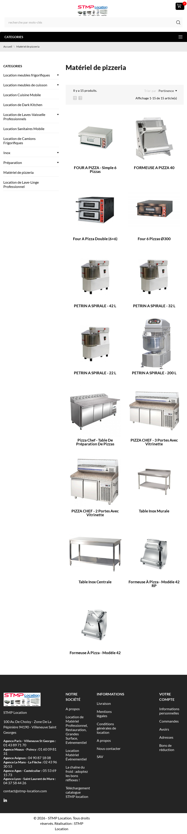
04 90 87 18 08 (39, 758)
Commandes (169, 721)
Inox (6, 152)
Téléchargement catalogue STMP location (78, 792)
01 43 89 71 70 (14, 745)
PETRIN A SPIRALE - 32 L (154, 305)
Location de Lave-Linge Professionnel (21, 184)
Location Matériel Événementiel (76, 754)
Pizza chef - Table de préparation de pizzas (95, 442)
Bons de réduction (166, 747)
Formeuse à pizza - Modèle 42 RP (154, 583)
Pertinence (168, 91)
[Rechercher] (93, 22)
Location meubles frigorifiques (26, 75)
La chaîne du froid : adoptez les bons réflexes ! (77, 773)
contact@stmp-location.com (25, 791)
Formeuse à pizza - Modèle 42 (95, 652)
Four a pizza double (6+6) (95, 238)
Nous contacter (108, 748)
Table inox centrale (95, 581)
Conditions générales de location (106, 728)
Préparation (12, 162)
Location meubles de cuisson (25, 85)
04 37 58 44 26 (14, 783)
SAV (100, 756)
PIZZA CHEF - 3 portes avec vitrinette (154, 442)
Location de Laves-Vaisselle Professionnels (24, 116)
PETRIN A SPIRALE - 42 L (95, 305)
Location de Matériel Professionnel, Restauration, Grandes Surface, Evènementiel (77, 730)
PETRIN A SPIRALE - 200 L (154, 372)
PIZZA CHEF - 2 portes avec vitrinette (95, 513)
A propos (73, 709)
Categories (93, 37)
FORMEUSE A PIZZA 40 (154, 167)
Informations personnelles (169, 711)
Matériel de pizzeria (18, 172)
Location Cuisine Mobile (22, 95)
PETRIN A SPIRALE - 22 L (95, 372)
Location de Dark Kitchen (22, 104)
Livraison (104, 703)
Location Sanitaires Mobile (23, 128)
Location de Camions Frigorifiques (19, 140)
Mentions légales (104, 713)
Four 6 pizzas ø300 (154, 238)
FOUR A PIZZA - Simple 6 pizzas (95, 169)
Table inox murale (154, 511)
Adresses (166, 737)
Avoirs (164, 729)
